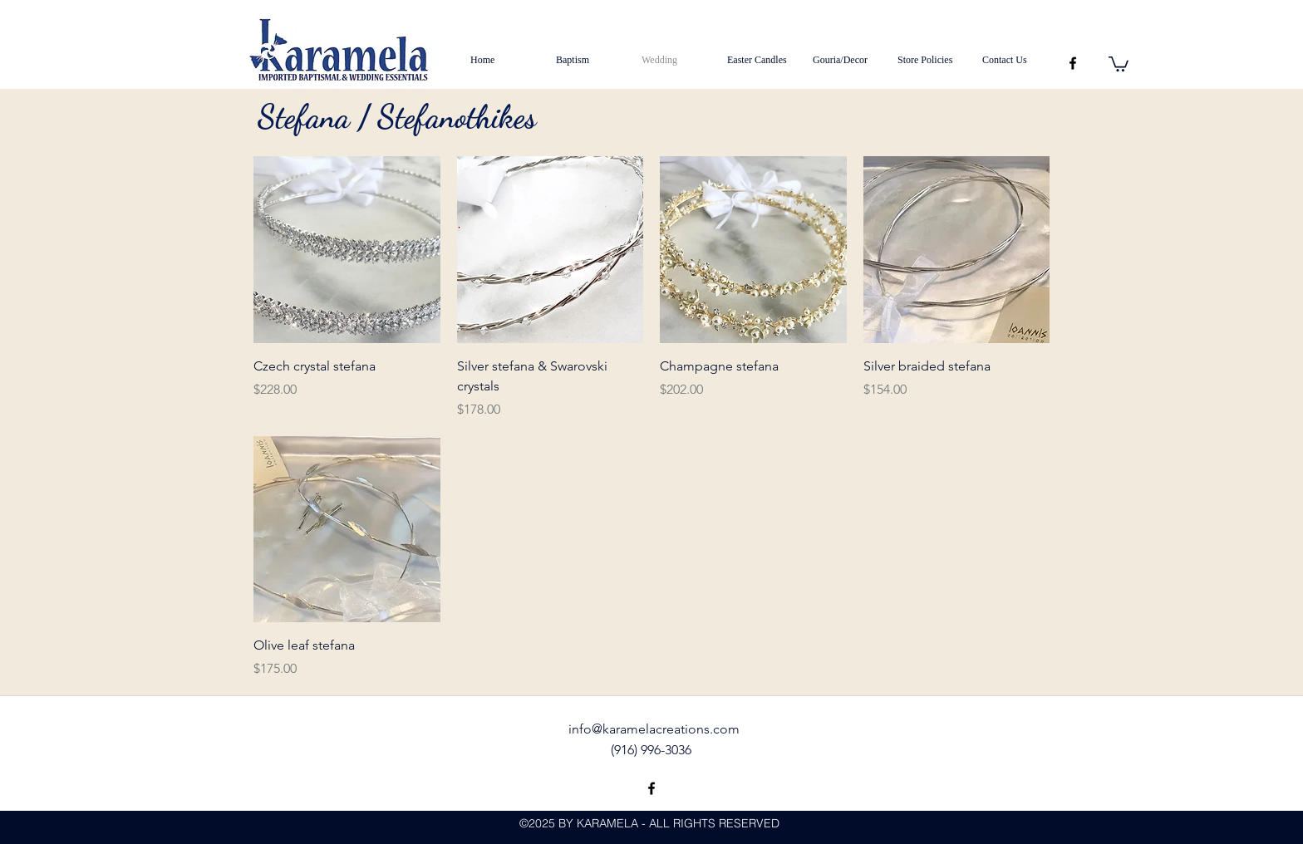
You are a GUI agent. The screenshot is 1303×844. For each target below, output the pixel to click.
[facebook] (1073, 63)
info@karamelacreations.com (654, 729)
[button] (1118, 63)
